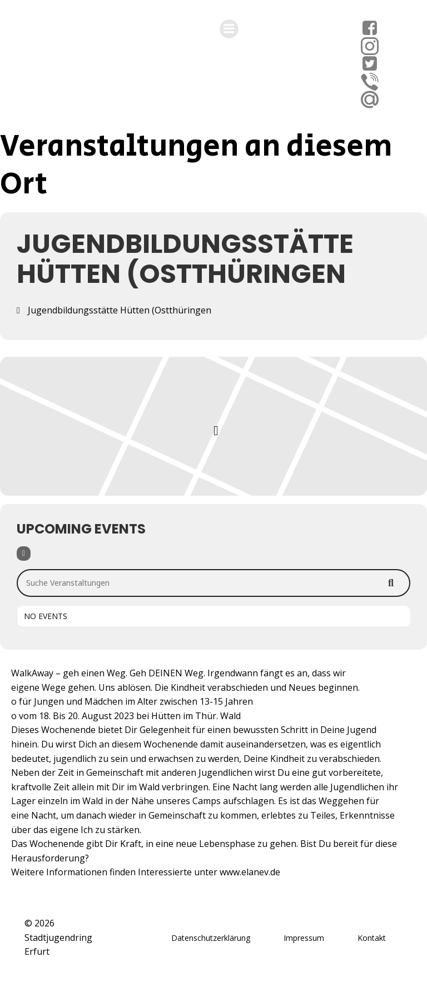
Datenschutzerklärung (210, 938)
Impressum (304, 938)
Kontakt (372, 938)
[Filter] (24, 553)
